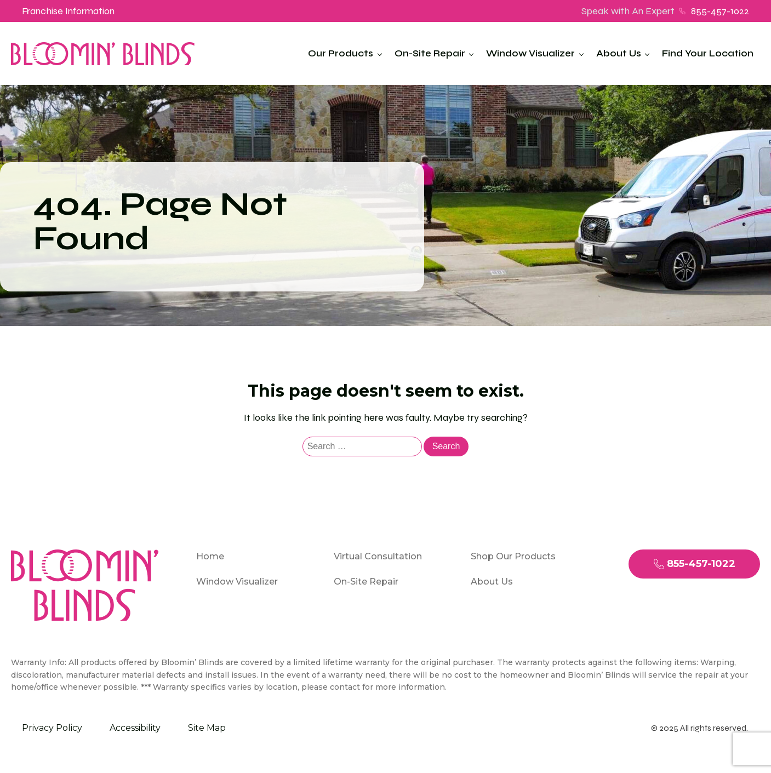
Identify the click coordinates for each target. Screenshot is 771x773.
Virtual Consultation (378, 556)
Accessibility (135, 728)
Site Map (207, 728)
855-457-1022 (720, 11)
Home (210, 556)
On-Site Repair (430, 53)
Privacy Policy (52, 728)
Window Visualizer (530, 53)
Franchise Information (68, 11)
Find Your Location (707, 53)
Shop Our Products (513, 556)
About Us (618, 53)
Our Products (340, 53)
